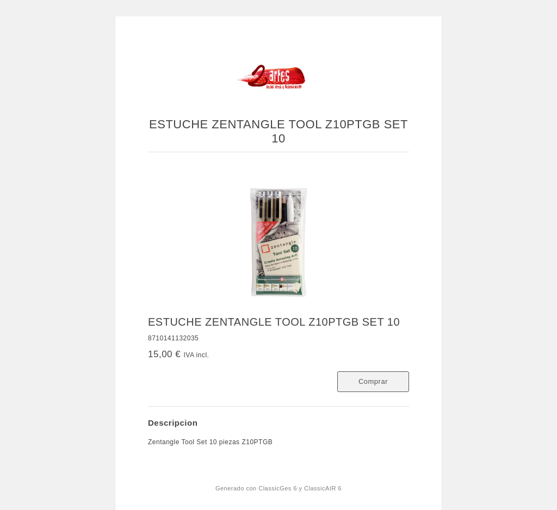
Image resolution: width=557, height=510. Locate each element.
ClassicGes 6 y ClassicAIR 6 (300, 488)
